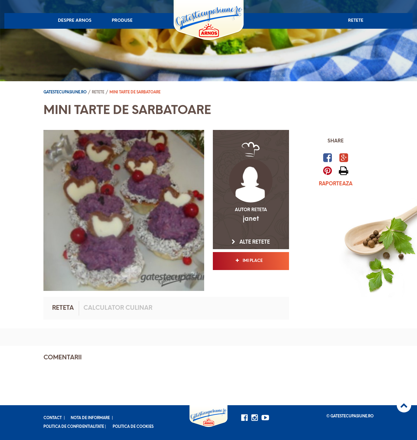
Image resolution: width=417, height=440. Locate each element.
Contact (52, 418)
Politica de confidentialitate (73, 427)
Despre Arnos (75, 21)
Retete (355, 21)
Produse (122, 21)
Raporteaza (335, 184)
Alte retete (251, 242)
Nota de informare (90, 418)
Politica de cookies (133, 427)
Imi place (251, 260)
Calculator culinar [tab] (117, 308)
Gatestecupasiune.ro (65, 92)
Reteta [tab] (63, 308)
